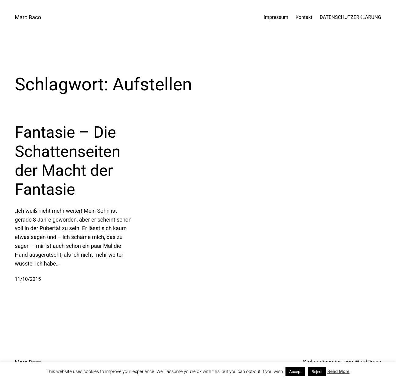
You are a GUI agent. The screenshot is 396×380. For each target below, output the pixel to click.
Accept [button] (295, 371)
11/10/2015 (28, 279)
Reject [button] (316, 371)
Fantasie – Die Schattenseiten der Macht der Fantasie (68, 161)
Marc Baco (28, 17)
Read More (338, 371)
